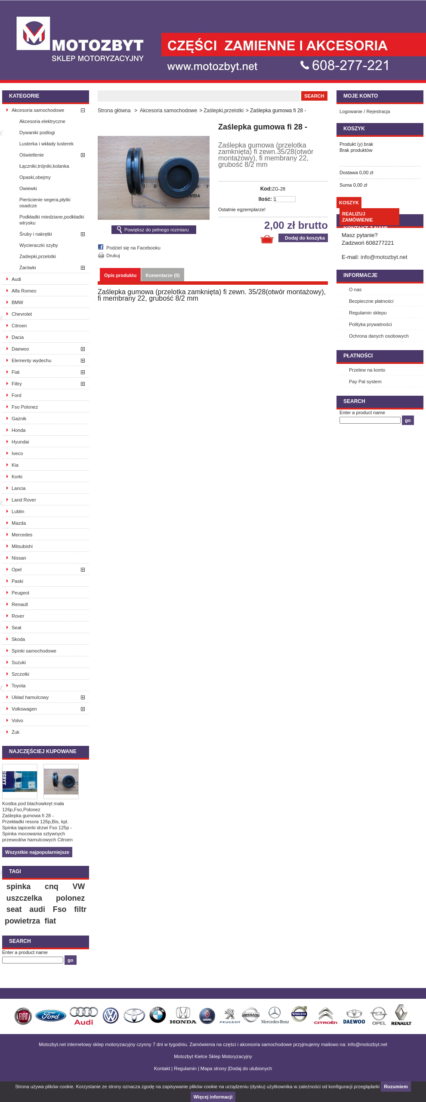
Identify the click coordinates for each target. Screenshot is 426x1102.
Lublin (18, 511)
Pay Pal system (365, 381)
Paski (17, 581)
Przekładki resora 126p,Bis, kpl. (35, 821)
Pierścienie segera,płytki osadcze (45, 202)
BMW (17, 302)
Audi (16, 279)
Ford (17, 395)
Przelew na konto (367, 369)
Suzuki (19, 662)
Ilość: (265, 199)
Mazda (19, 523)
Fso (60, 909)
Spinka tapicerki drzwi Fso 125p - (37, 827)
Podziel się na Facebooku (133, 247)
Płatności (358, 356)
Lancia (18, 488)
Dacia (18, 337)
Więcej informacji (213, 1096)
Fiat (15, 372)
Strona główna (114, 111)
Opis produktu (120, 275)
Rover (18, 616)
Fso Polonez (25, 406)
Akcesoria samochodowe (38, 110)
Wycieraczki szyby (38, 245)
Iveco (17, 453)
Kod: (266, 189)
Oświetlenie (31, 154)
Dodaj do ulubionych (250, 1068)
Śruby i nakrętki (35, 234)
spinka (18, 886)
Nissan (19, 557)
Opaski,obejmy (35, 177)
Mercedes (22, 534)
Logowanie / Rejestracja (365, 111)
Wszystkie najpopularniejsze (37, 852)
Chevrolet (22, 314)
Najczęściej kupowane (43, 751)
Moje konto (360, 96)
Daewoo (20, 348)
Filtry (17, 383)
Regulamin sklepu (367, 312)
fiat (50, 921)
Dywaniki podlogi (37, 132)
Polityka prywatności (370, 324)
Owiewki (28, 188)
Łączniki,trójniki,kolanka (44, 166)
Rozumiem (396, 1086)
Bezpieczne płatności (371, 301)
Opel (17, 569)
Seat (17, 627)
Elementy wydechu (31, 360)
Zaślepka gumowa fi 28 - (28, 815)
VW (79, 886)
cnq (52, 886)
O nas (355, 289)
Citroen (19, 325)
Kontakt (162, 1068)
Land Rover (24, 499)
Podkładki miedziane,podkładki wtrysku (51, 219)
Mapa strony (214, 1068)
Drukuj (113, 255)
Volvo (17, 720)
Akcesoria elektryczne (42, 121)
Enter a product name (25, 952)
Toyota (18, 685)
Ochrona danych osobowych (379, 336)
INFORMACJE (360, 275)
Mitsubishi (22, 546)
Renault (20, 604)
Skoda (18, 639)
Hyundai (20, 441)
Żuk (15, 732)
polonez (70, 898)
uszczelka (24, 898)
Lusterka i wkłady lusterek (46, 143)
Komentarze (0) (162, 275)
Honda (18, 430)
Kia (15, 465)
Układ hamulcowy (30, 697)
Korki (17, 476)
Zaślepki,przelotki (37, 256)
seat (14, 909)
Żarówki (27, 267)
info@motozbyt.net (384, 257)
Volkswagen (24, 708)
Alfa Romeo (24, 290)
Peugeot (20, 592)
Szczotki (20, 674)
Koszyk (354, 129)
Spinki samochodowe (34, 650)
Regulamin (185, 1068)
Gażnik (19, 418)
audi (37, 909)
